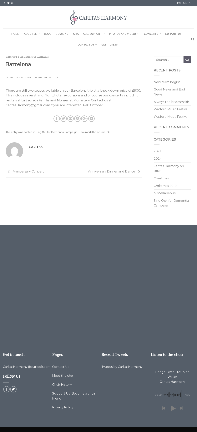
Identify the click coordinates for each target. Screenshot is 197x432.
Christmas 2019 (165, 186)
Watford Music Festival (171, 109)
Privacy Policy (62, 407)
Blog (47, 33)
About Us (32, 34)
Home (15, 33)
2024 (158, 158)
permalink (103, 132)
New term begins (167, 82)
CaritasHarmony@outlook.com (26, 367)
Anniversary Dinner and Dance (115, 171)
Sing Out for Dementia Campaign (27, 56)
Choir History (62, 384)
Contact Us (87, 44)
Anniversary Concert (25, 171)
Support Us (173, 33)
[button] (163, 408)
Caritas (53, 77)
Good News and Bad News (169, 92)
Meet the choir (63, 375)
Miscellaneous (164, 193)
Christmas (161, 178)
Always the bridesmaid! (171, 102)
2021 (157, 151)
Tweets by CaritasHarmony (122, 367)
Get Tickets (109, 44)
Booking (62, 33)
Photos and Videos (124, 34)
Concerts (152, 34)
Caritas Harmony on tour (169, 168)
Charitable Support (88, 34)
